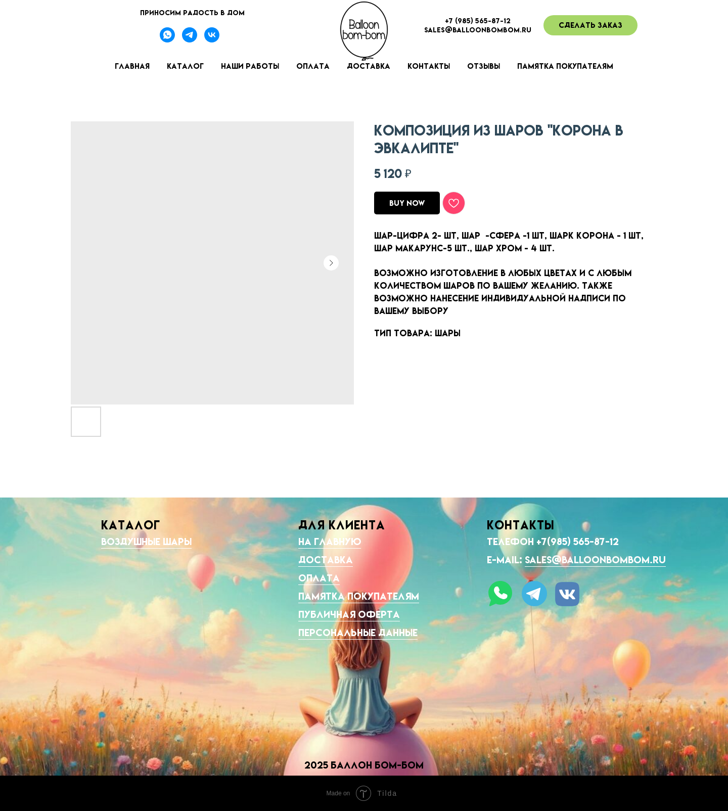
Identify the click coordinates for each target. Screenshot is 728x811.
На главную (329, 541)
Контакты (428, 66)
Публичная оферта (349, 614)
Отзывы (483, 66)
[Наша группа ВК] (211, 39)
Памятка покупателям (565, 66)
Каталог (185, 66)
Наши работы (250, 66)
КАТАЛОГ (130, 525)
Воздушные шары (146, 541)
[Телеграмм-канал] (189, 39)
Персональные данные (358, 632)
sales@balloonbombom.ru (595, 559)
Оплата (313, 66)
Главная (132, 66)
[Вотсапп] (167, 39)
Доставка (368, 66)
